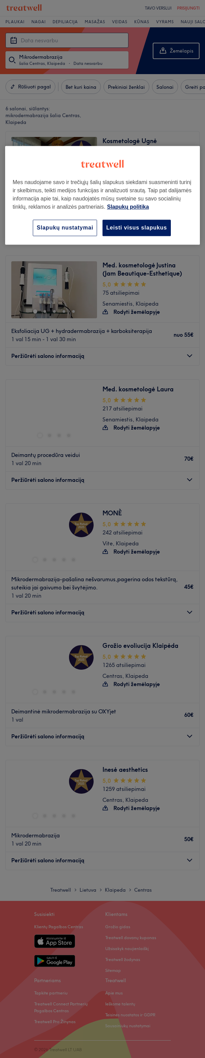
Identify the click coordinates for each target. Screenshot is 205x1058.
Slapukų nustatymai (65, 228)
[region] (102, 195)
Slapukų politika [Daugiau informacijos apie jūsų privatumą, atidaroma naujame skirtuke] (128, 207)
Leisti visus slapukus (136, 228)
